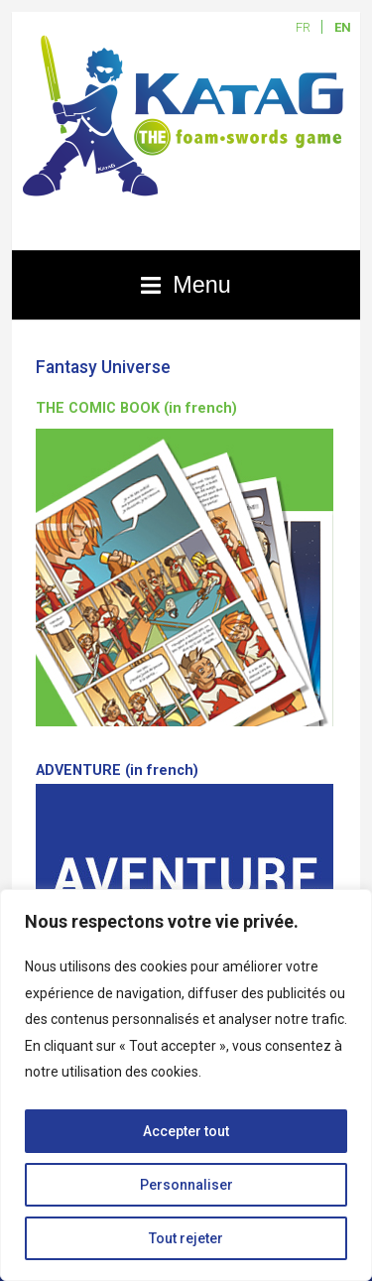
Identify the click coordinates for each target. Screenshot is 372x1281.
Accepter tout (186, 1131)
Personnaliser (186, 1185)
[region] (186, 1085)
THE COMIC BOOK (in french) (136, 408)
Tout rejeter (186, 1238)
